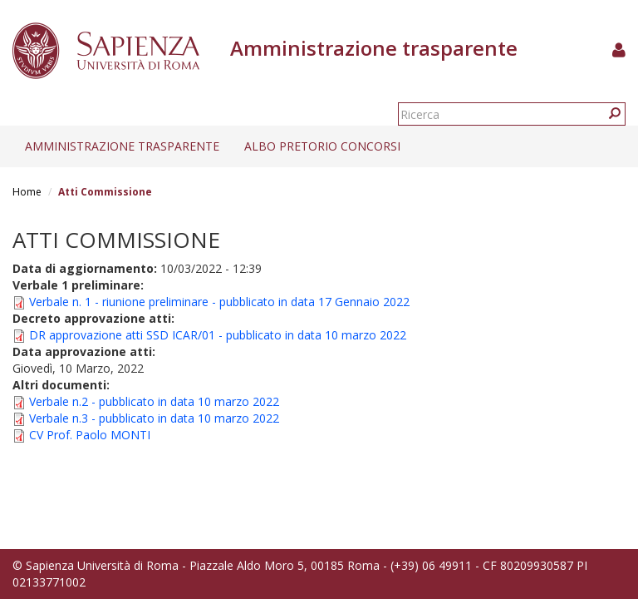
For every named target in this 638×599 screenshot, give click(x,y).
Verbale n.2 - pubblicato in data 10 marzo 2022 (154, 401)
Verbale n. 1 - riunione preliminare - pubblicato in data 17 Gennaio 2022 (219, 301)
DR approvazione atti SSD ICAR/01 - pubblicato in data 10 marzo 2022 (217, 335)
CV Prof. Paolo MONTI (89, 435)
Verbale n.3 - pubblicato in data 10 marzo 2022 (154, 418)
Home (27, 192)
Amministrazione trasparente (122, 146)
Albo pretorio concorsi (322, 146)
